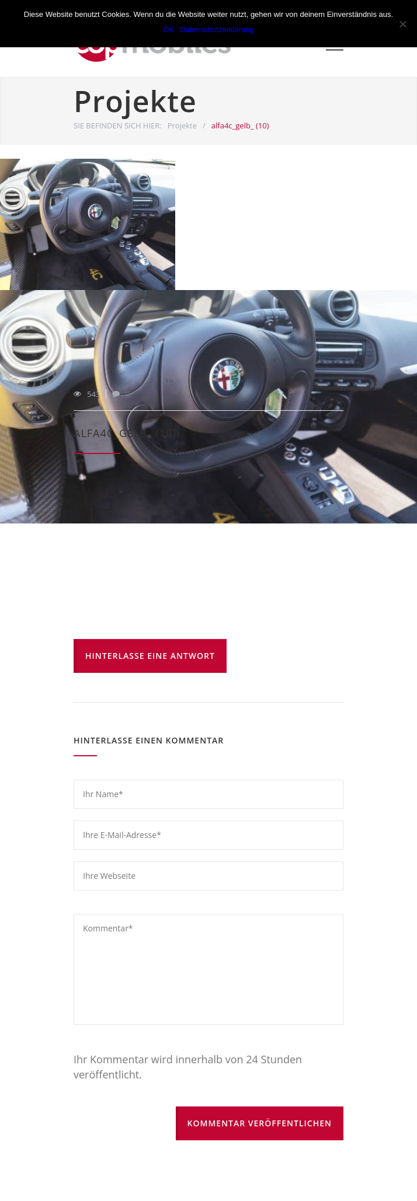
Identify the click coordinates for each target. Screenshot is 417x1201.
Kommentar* (208, 969)
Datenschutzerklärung (216, 29)
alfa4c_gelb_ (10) (125, 433)
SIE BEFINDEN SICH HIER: (118, 125)
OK (168, 29)
